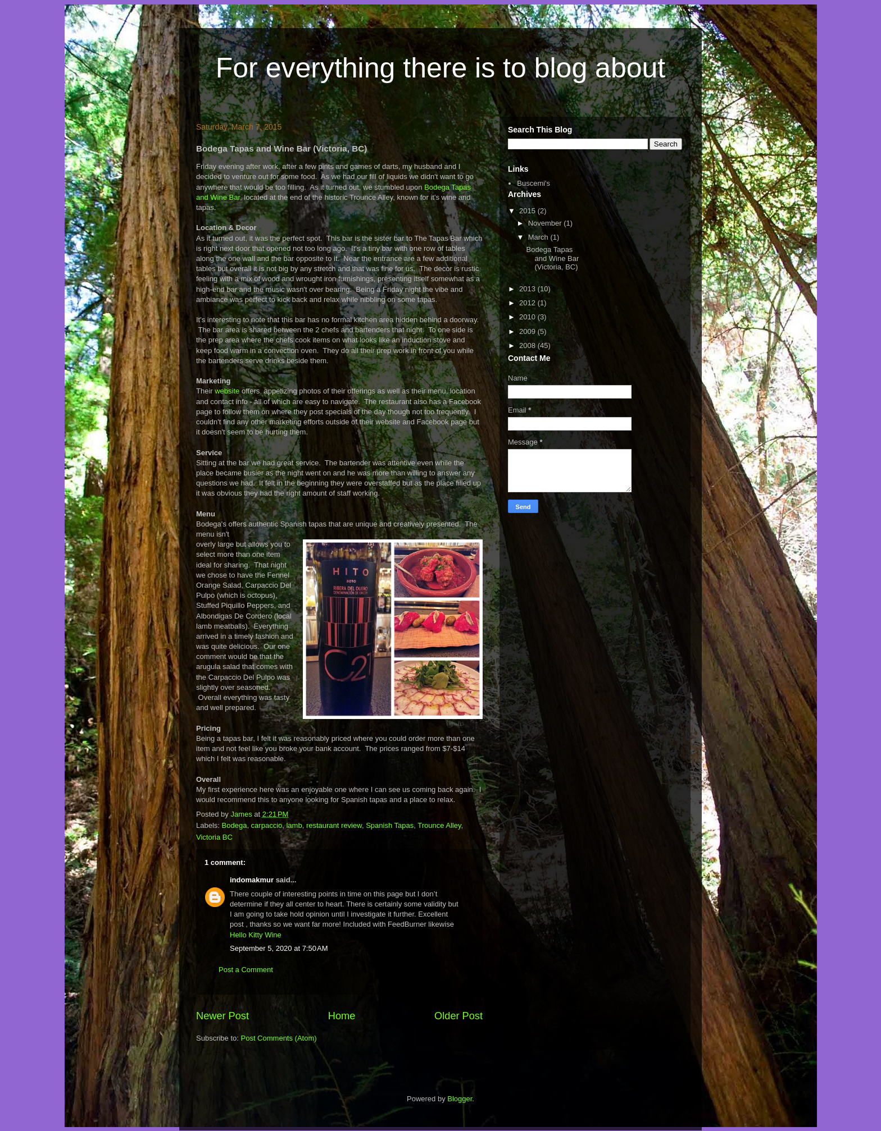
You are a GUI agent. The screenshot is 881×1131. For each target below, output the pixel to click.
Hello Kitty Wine (255, 935)
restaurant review (334, 825)
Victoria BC (214, 837)
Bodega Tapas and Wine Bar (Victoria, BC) (552, 258)
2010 (528, 317)
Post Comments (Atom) (279, 1038)
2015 (528, 211)
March (539, 237)
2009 (528, 331)
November (546, 223)
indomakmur (252, 880)
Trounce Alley (439, 825)
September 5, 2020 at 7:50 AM (279, 948)
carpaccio (267, 825)
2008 (528, 345)
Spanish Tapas (390, 825)
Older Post (458, 1016)
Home (342, 1016)
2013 (528, 289)
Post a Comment (246, 969)
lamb (294, 825)
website (228, 391)
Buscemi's (533, 183)
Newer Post (222, 1016)
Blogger (459, 1099)
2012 (528, 303)
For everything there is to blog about (440, 68)
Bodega (234, 825)
